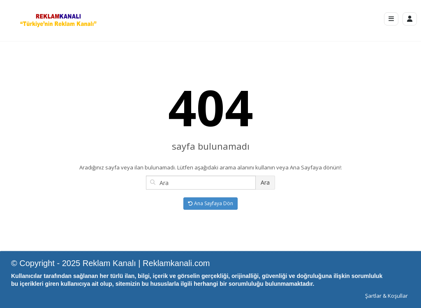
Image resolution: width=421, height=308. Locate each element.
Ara (265, 182)
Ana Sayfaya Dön (210, 203)
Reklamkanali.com (176, 263)
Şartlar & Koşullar (386, 295)
